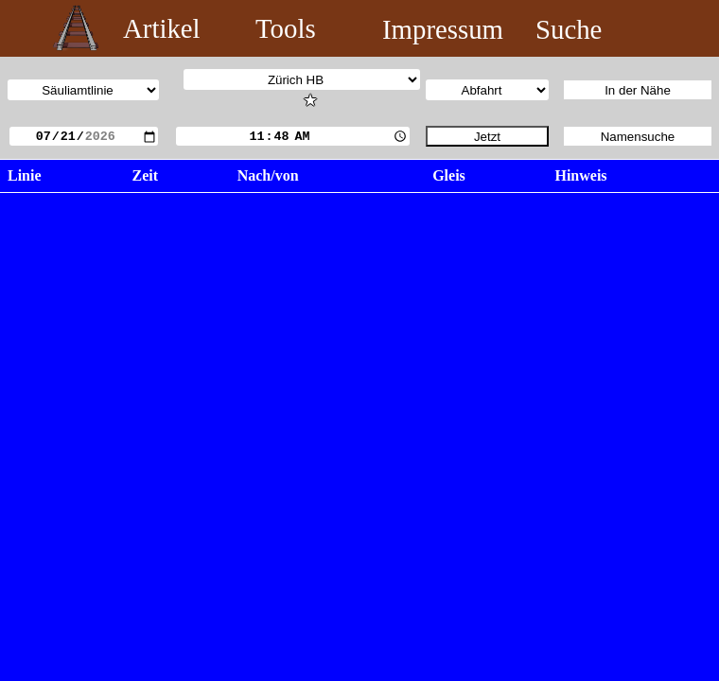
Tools (285, 28)
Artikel (162, 28)
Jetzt (487, 137)
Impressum (442, 29)
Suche (568, 29)
